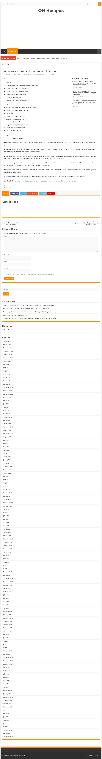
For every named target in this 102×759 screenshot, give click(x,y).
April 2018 (6, 605)
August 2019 (7, 552)
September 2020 (8, 509)
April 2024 (6, 374)
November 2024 (8, 351)
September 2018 (8, 588)
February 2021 (7, 493)
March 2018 (6, 608)
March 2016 (6, 687)
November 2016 (8, 661)
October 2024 (7, 354)
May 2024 (6, 371)
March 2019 (6, 568)
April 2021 (6, 486)
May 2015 (6, 720)
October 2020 (7, 506)
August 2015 (7, 710)
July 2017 (6, 634)
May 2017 (6, 641)
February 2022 (7, 456)
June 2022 (6, 443)
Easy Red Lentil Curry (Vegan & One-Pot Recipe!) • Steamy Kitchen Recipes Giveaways (42, 58)
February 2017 (7, 651)
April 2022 (6, 450)
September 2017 (8, 628)
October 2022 (7, 430)
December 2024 (8, 348)
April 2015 (6, 723)
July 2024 (6, 364)
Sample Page (11, 4)
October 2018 (7, 585)
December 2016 (8, 657)
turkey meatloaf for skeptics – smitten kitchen (17, 223)
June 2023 (6, 404)
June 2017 (6, 638)
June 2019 (6, 559)
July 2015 (6, 713)
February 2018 (7, 611)
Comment (7, 236)
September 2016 (8, 667)
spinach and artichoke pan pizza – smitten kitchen (85, 223)
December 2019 (8, 539)
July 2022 (6, 440)
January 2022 (7, 460)
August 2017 (7, 631)
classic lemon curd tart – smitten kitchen (15, 315)
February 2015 (7, 730)
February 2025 (7, 341)
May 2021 (6, 483)
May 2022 (6, 447)
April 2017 (6, 644)
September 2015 (8, 707)
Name (6, 255)
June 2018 (6, 598)
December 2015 (8, 697)
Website (6, 268)
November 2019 (8, 542)
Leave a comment (39, 74)
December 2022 (8, 424)
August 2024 (7, 361)
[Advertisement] (51, 31)
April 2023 (6, 410)
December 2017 (8, 618)
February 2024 (7, 381)
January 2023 (7, 420)
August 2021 (7, 473)
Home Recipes (12, 51)
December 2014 (8, 736)
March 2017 (6, 647)
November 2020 (8, 503)
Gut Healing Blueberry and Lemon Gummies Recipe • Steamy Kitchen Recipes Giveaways (84, 102)
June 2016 (6, 677)
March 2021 (6, 489)
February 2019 (7, 572)
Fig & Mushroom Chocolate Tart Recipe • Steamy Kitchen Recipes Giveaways (84, 92)
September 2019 (8, 549)
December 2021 (8, 463)
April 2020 (6, 526)
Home (3, 4)
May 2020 (6, 522)
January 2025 (7, 344)
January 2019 (7, 575)
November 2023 (8, 391)
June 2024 (6, 368)
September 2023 (8, 394)
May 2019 (6, 562)
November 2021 (8, 466)
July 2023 (6, 400)
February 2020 (7, 532)
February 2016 (7, 690)
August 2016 (7, 671)
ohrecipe (8, 74)
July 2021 (6, 476)
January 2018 (7, 615)
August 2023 (7, 397)
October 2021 (7, 470)
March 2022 (6, 453)
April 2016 (6, 684)
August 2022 (7, 437)
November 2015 (8, 700)
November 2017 (8, 621)
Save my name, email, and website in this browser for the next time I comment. (30, 274)
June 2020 (6, 519)
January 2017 (7, 654)
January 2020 (7, 535)
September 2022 (8, 433)
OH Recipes (51, 10)
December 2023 (8, 387)
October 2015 (7, 703)
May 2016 (6, 680)
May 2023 (6, 407)
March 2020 (6, 529)
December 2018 (8, 578)
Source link (7, 188)
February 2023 (7, 417)
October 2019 (7, 545)
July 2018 (6, 595)
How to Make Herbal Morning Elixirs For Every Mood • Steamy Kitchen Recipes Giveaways (30, 318)
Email (6, 261)
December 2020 (8, 499)
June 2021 (6, 479)
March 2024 (6, 377)
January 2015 (7, 733)
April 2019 (6, 565)
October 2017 (7, 624)
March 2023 (6, 414)
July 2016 (6, 674)
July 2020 (6, 516)
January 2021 (7, 496)
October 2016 (7, 664)
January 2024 (7, 384)
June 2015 (6, 717)
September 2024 (8, 358)
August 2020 (7, 512)
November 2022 (8, 427)
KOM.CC (98, 755)
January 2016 (7, 694)
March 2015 (6, 727)
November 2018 (8, 582)
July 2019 (6, 555)
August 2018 (7, 591)
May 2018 (6, 601)
